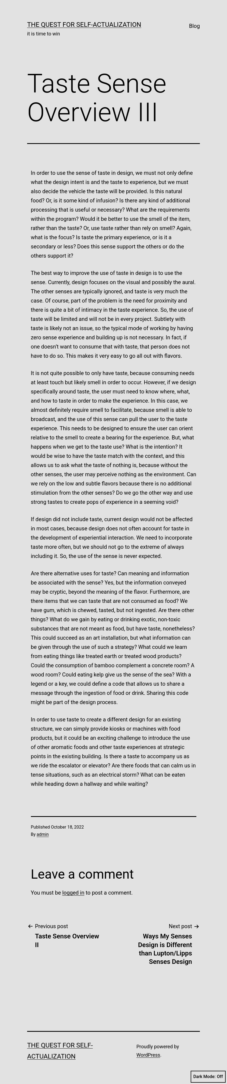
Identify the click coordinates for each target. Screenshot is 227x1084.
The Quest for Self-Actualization (84, 24)
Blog (194, 26)
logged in (73, 892)
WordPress (148, 1055)
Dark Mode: (208, 1076)
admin (43, 834)
